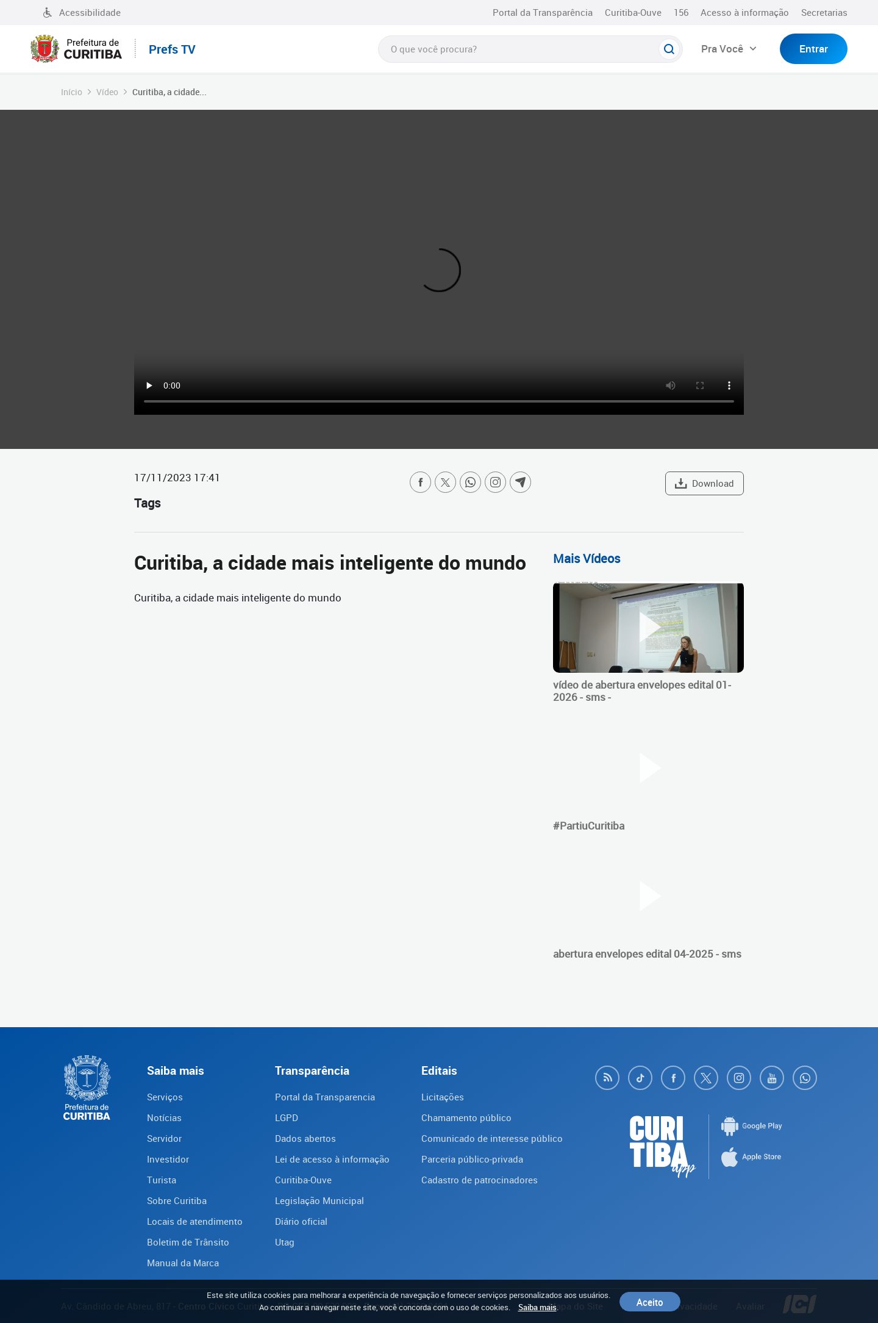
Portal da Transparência (543, 12)
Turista (161, 1180)
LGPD (286, 1117)
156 (681, 12)
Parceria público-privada (472, 1159)
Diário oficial (301, 1221)
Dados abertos (305, 1138)
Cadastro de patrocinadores (479, 1180)
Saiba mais (537, 1307)
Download (704, 483)
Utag (284, 1242)
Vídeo (107, 92)
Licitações (442, 1097)
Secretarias (824, 12)
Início (71, 92)
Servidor (164, 1138)
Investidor (168, 1159)
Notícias (164, 1117)
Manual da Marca (183, 1263)
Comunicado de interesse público (492, 1138)
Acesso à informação (745, 12)
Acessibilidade (82, 12)
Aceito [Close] (650, 1302)
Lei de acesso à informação (332, 1159)
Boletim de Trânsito (188, 1242)
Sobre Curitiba (177, 1200)
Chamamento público (466, 1117)
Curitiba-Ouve (633, 12)
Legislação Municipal (319, 1200)
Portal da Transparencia (325, 1097)
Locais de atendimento (195, 1221)
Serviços (165, 1097)
